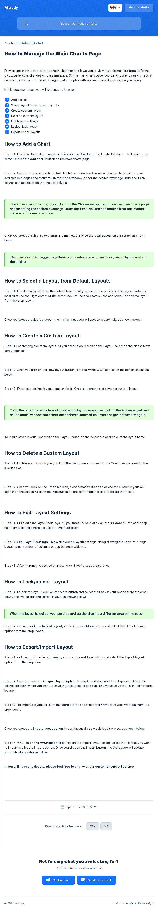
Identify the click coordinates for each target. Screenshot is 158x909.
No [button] (106, 826)
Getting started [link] (32, 43)
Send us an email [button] (99, 880)
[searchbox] (79, 23)
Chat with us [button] (61, 880)
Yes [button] (92, 826)
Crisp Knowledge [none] (141, 903)
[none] (11, 8)
